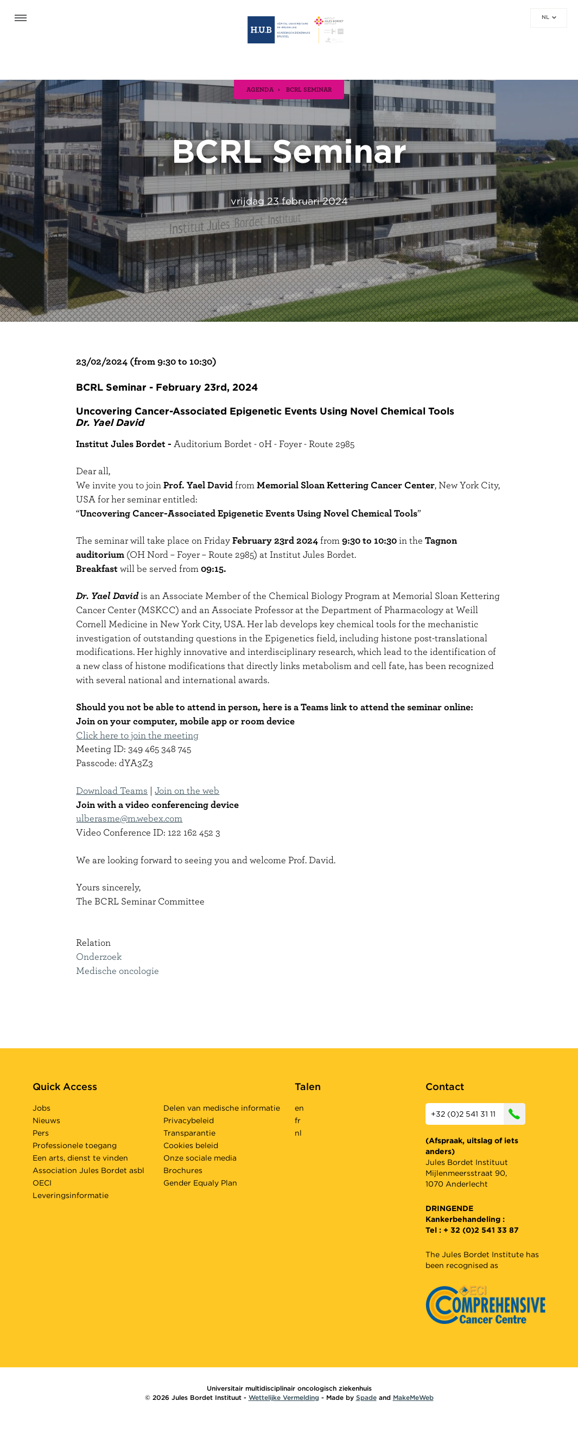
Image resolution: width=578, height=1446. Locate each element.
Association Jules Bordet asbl (88, 1170)
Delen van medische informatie (221, 1108)
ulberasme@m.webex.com (129, 818)
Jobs (41, 1108)
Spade (366, 1397)
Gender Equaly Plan (200, 1183)
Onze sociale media (200, 1158)
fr (298, 1120)
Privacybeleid (188, 1120)
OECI (42, 1183)
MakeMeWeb (413, 1397)
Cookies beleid (190, 1145)
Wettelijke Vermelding (284, 1397)
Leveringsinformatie (71, 1195)
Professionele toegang (75, 1145)
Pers (41, 1133)
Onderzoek (99, 956)
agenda (260, 89)
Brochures (182, 1170)
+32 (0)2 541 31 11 (478, 1114)
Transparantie (189, 1133)
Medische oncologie (117, 970)
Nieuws (46, 1120)
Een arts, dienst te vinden (80, 1158)
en (299, 1108)
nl (549, 17)
